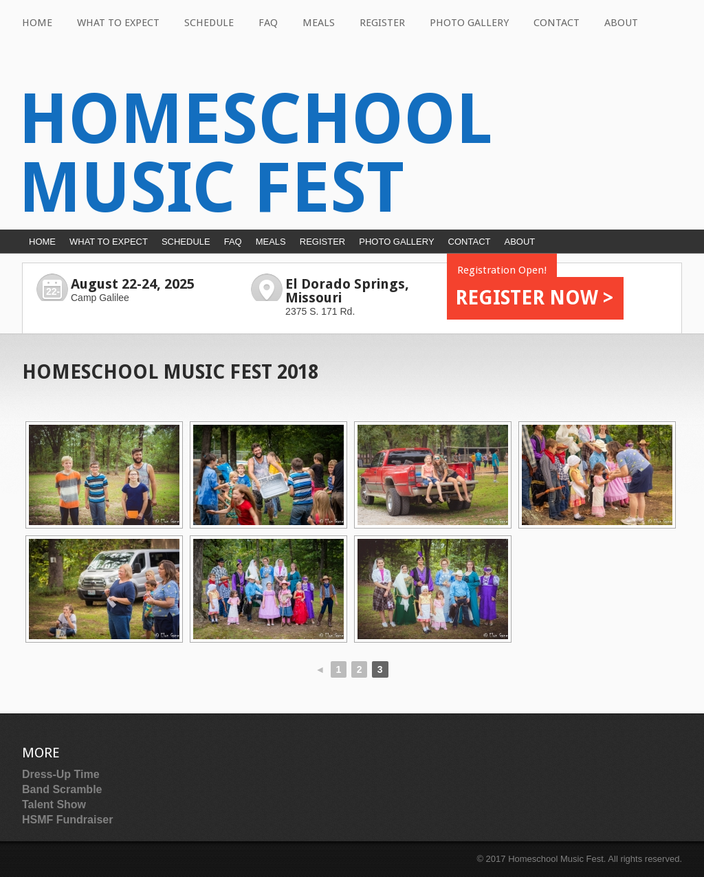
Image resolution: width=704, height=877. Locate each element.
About (621, 22)
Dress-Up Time (61, 774)
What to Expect (118, 22)
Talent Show (54, 804)
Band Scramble (62, 789)
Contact (557, 22)
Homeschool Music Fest (255, 153)
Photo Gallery (469, 22)
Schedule (209, 22)
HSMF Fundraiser (67, 819)
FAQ (268, 22)
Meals (318, 22)
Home (37, 22)
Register (382, 22)
